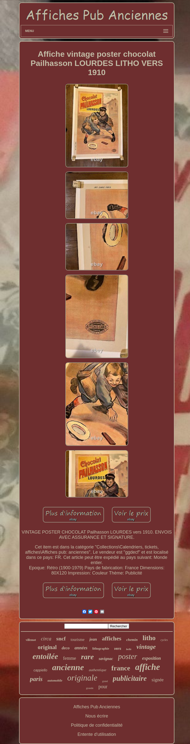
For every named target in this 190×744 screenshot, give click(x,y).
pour (103, 686)
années (80, 647)
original (47, 647)
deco (66, 648)
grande (90, 688)
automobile (55, 680)
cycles (164, 640)
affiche (147, 667)
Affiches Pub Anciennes (96, 706)
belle (128, 649)
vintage (146, 646)
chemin (132, 640)
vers (117, 649)
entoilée (45, 656)
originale (82, 677)
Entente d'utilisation (96, 734)
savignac (106, 659)
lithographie (100, 648)
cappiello (40, 670)
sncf (61, 638)
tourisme (78, 639)
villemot (31, 640)
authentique (97, 670)
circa (46, 639)
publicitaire (130, 678)
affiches (111, 638)
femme (69, 658)
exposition (151, 658)
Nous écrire (96, 716)
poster (127, 656)
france (120, 668)
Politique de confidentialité (96, 725)
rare (87, 657)
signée (158, 679)
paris (36, 679)
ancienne (68, 667)
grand (105, 681)
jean (93, 639)
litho (149, 638)
